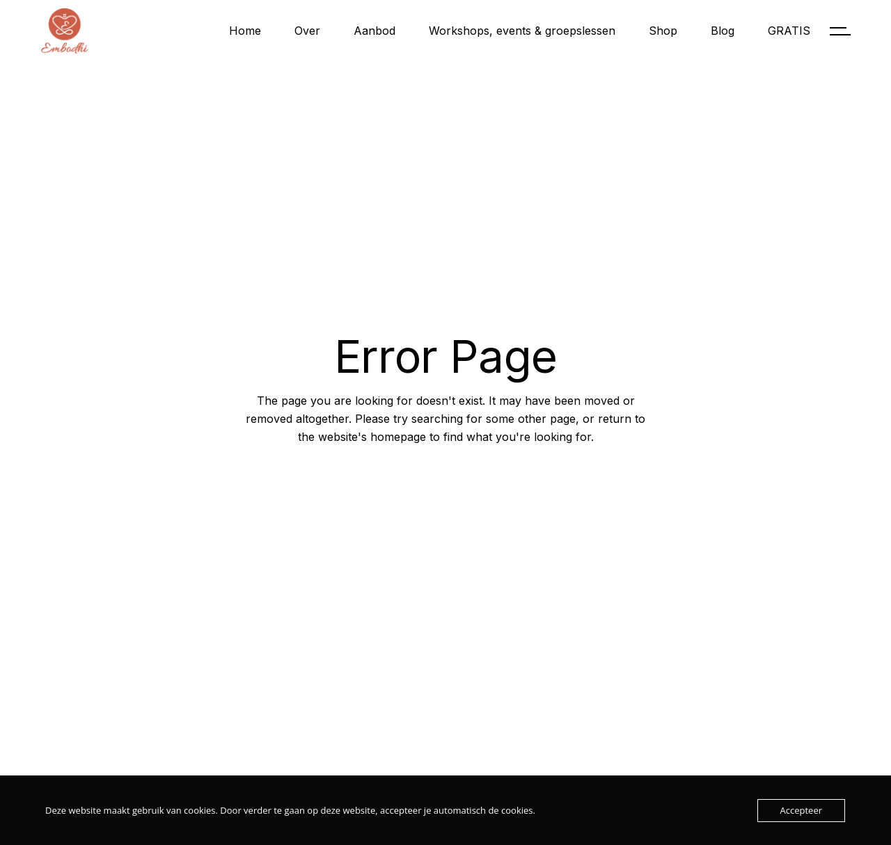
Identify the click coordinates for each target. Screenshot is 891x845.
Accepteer (801, 810)
